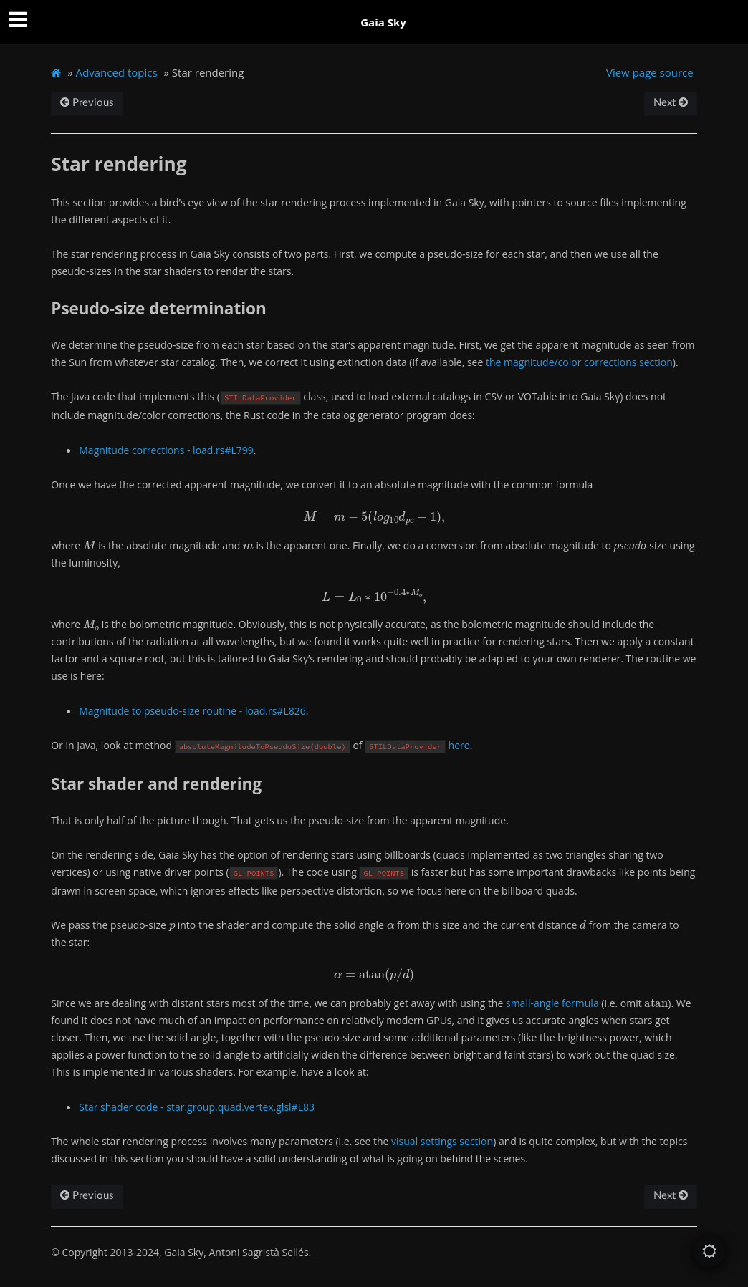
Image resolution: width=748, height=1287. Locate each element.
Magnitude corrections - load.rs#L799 (166, 450)
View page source (650, 72)
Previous (87, 102)
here (459, 745)
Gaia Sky (383, 22)
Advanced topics (117, 72)
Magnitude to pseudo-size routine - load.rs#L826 (192, 711)
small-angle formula (552, 1003)
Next (670, 102)
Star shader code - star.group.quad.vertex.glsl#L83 (197, 1107)
